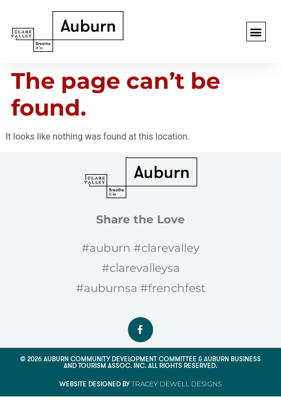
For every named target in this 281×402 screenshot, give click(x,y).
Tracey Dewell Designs (176, 384)
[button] (256, 31)
